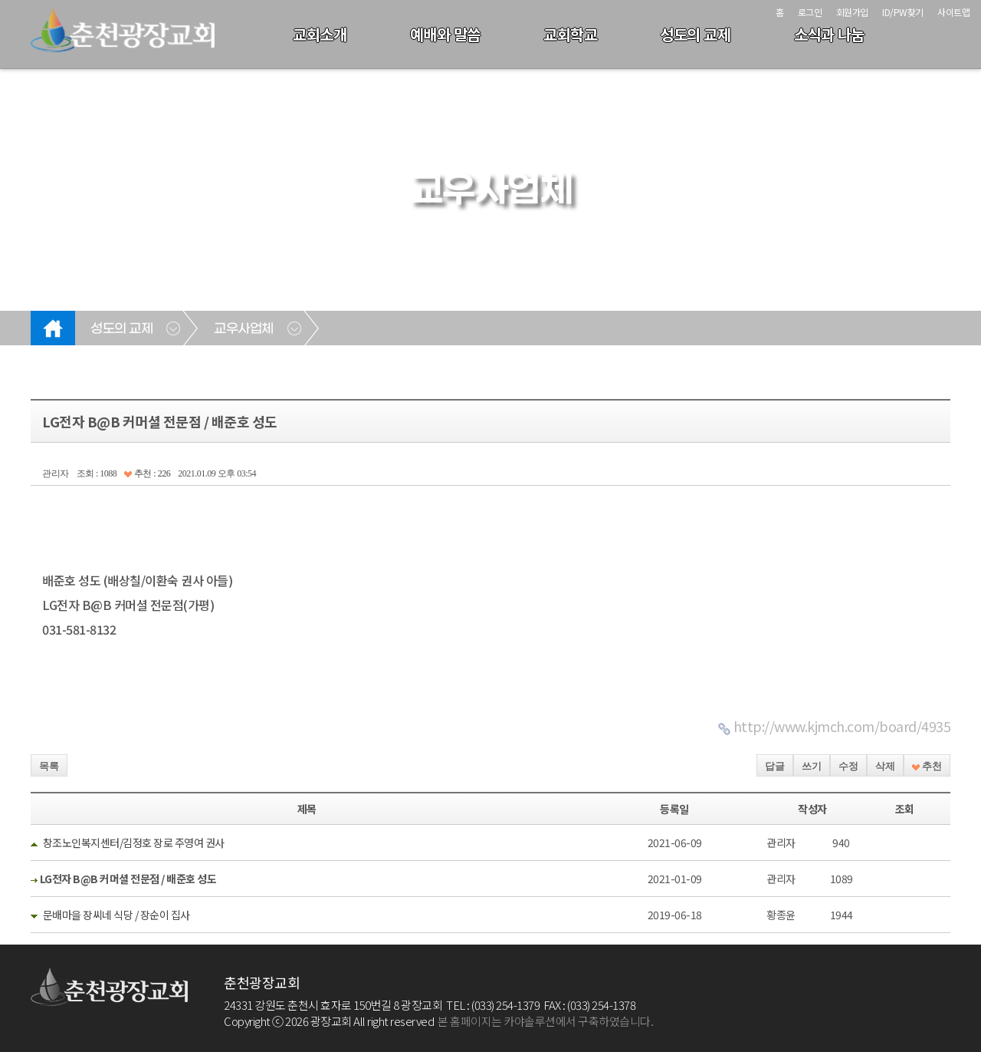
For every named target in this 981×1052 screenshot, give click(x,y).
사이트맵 (953, 11)
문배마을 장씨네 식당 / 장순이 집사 (116, 914)
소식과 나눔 (829, 34)
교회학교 (570, 34)
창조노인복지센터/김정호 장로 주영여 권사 (134, 842)
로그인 (810, 11)
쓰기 (812, 766)
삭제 (885, 766)
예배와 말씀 (445, 34)
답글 (775, 766)
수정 (848, 766)
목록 (49, 766)
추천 (927, 766)
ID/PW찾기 (903, 11)
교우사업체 (244, 329)
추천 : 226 (147, 473)
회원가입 (852, 11)
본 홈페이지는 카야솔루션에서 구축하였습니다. (545, 1021)
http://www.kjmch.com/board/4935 (842, 726)
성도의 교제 (695, 34)
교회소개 (319, 34)
